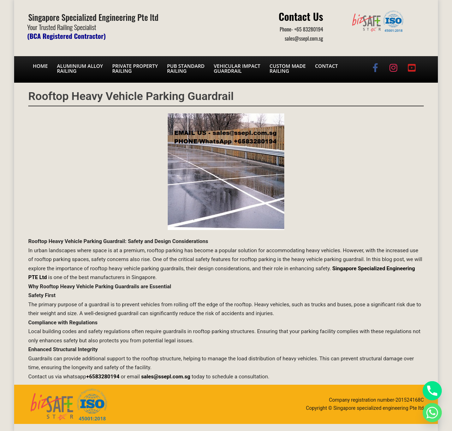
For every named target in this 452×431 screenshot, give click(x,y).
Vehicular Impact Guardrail (237, 68)
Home (40, 66)
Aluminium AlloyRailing (80, 68)
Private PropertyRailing (135, 68)
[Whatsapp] (432, 412)
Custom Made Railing (287, 68)
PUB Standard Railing (185, 68)
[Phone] (432, 390)
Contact (326, 66)
